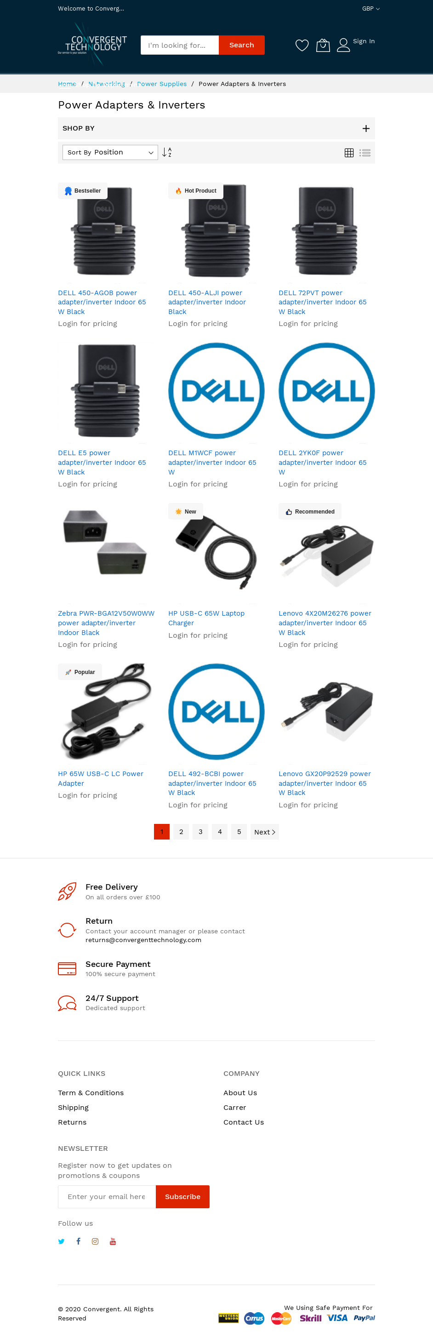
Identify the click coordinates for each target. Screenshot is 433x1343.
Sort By (79, 152)
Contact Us (243, 1122)
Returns (72, 1122)
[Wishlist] (302, 45)
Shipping (73, 1107)
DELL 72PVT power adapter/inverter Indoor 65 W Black (323, 302)
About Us (240, 1092)
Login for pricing (87, 323)
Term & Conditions (91, 1092)
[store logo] (92, 44)
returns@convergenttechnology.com (143, 939)
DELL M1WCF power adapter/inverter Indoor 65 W (212, 462)
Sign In (364, 41)
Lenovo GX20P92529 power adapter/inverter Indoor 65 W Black (325, 783)
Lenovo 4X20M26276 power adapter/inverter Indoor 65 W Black (325, 622)
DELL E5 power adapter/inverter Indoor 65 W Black (102, 462)
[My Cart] (323, 45)
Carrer (234, 1107)
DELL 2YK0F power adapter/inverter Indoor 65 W (323, 462)
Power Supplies (163, 83)
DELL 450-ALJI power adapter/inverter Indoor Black (207, 302)
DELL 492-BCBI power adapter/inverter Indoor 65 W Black (212, 783)
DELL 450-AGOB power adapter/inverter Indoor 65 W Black (102, 302)
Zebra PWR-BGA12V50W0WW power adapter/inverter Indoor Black (106, 622)
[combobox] (180, 45)
